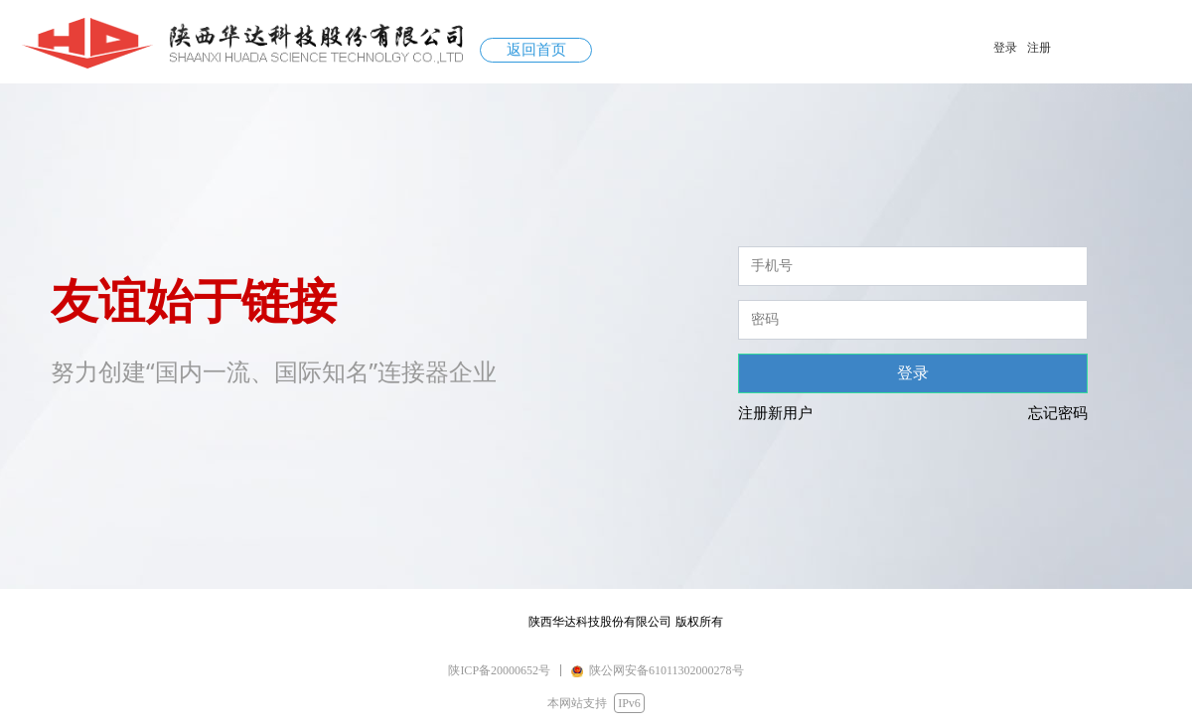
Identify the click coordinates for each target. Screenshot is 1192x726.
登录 (913, 372)
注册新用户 (775, 413)
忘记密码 (1058, 413)
